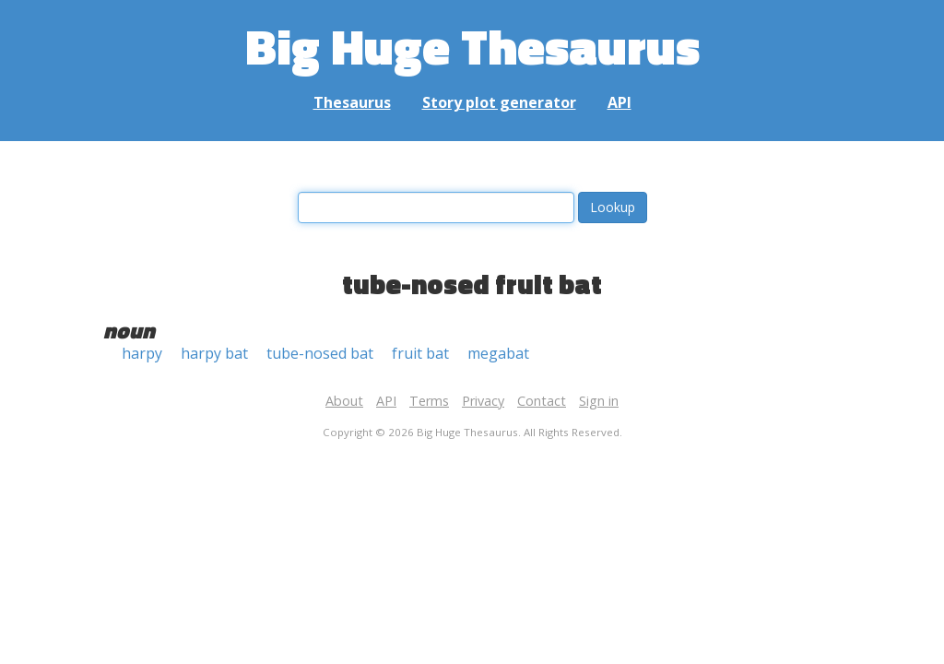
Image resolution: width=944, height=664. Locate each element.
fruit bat (420, 353)
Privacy (483, 400)
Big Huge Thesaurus (472, 45)
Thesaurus (352, 102)
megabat (498, 353)
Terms (429, 400)
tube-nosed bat (319, 353)
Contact (541, 400)
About (344, 400)
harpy (142, 353)
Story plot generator (499, 102)
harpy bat (214, 353)
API (619, 102)
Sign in (599, 400)
